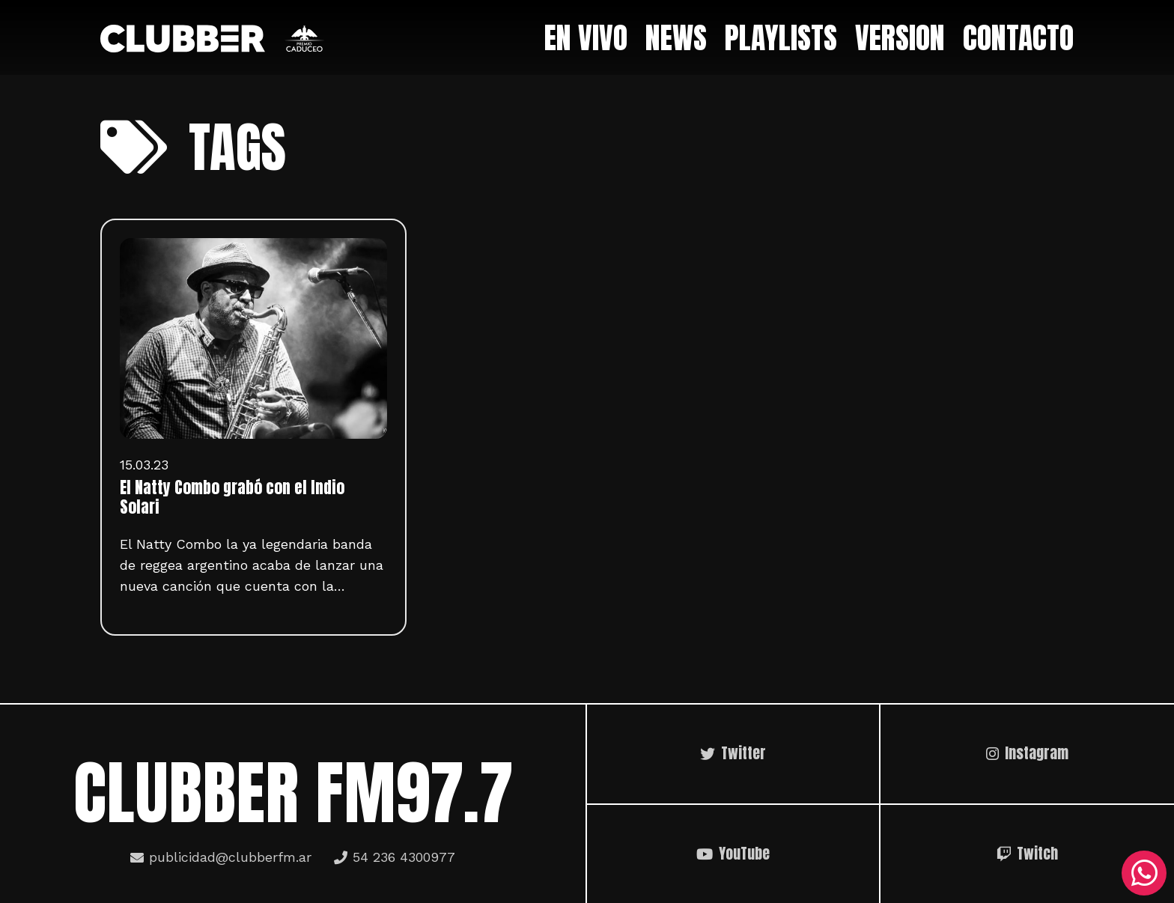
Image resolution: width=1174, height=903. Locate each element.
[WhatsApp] (1144, 873)
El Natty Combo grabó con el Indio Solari (232, 497)
